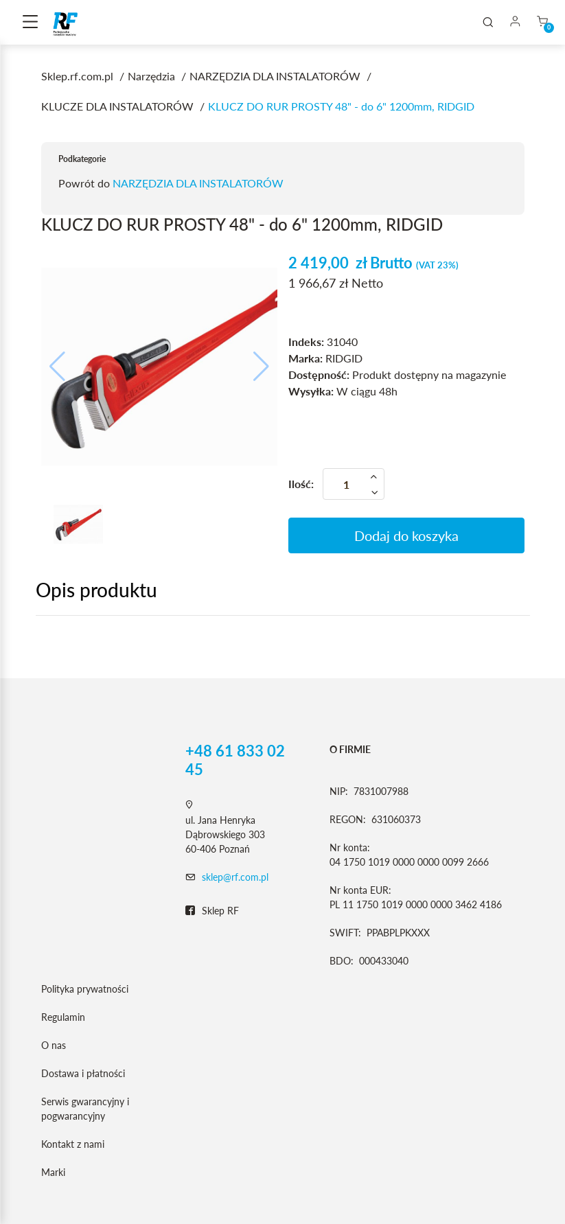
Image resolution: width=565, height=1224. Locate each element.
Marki (53, 1172)
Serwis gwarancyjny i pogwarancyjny (85, 1109)
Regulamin (63, 1017)
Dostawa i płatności (83, 1073)
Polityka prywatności (84, 989)
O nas (53, 1045)
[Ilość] (353, 484)
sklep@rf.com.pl (235, 877)
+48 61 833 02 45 (235, 760)
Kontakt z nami (72, 1144)
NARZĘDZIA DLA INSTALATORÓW (198, 182)
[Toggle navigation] (30, 22)
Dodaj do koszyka (406, 535)
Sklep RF (212, 911)
